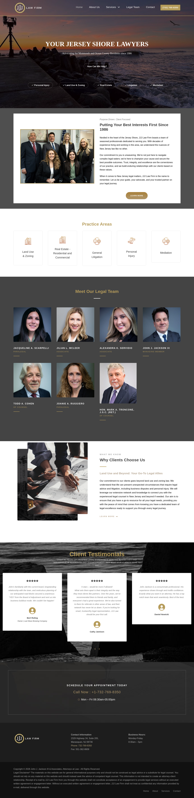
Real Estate (104, 85)
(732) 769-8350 (170, 7)
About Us (94, 7)
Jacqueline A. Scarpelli (31, 348)
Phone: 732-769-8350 (81, 745)
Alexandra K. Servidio (116, 348)
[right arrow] (99, 649)
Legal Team (133, 7)
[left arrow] (95, 649)
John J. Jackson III (156, 348)
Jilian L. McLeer (68, 348)
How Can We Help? (97, 66)
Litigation (131, 85)
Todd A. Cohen (23, 404)
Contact (150, 7)
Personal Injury (40, 85)
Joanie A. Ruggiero (70, 404)
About (155, 791)
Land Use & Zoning (74, 85)
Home (79, 7)
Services (111, 7)
